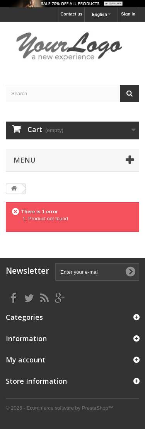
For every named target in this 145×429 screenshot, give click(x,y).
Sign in (128, 14)
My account (25, 359)
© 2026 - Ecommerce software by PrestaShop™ (59, 408)
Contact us (71, 14)
